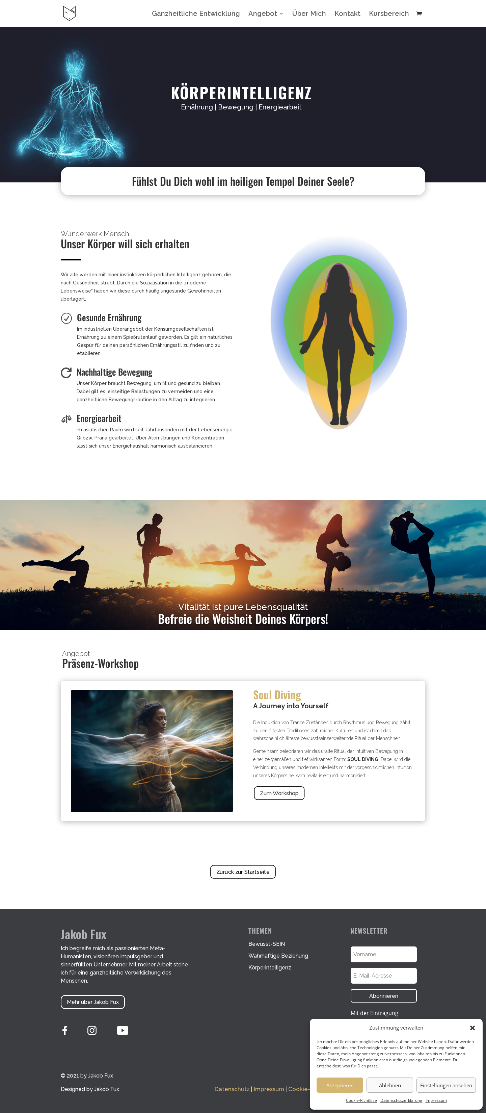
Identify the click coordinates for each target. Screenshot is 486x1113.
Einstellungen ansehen (446, 1085)
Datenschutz (232, 1089)
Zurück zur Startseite (243, 871)
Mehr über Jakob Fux (93, 1002)
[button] (472, 1028)
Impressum (436, 1100)
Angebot (262, 14)
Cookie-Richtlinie (361, 1100)
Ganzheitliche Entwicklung (196, 14)
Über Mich (309, 14)
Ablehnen (390, 1085)
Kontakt (347, 14)
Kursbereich (389, 14)
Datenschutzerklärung (401, 1100)
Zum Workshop (279, 793)
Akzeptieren (340, 1085)
